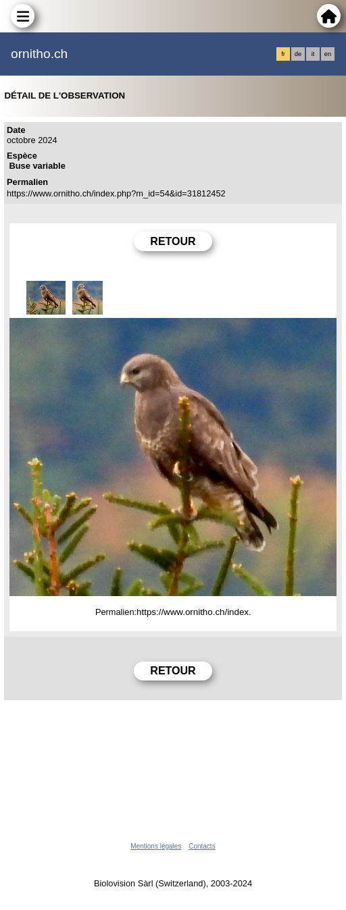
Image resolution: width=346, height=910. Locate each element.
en (327, 54)
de (298, 54)
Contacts (202, 846)
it (313, 54)
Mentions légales (155, 846)
